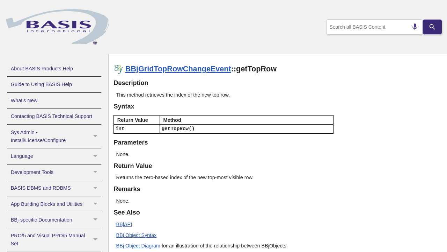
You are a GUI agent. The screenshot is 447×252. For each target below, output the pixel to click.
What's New (24, 100)
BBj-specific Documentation (56, 219)
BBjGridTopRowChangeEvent (178, 68)
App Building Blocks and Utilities (56, 204)
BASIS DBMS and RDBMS (56, 188)
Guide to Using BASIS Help (41, 84)
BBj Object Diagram (138, 245)
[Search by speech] (412, 27)
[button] (96, 136)
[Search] (432, 27)
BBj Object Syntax (136, 235)
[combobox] (373, 27)
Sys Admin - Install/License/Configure (56, 136)
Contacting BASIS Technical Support (51, 116)
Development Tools (56, 172)
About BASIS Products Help (42, 68)
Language (56, 156)
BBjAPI (124, 224)
